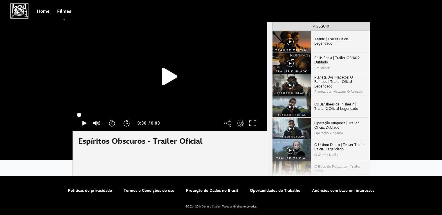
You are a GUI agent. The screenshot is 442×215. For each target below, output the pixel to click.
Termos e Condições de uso (149, 190)
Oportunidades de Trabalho (275, 190)
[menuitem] (43, 11)
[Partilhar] (244, 144)
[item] (64, 11)
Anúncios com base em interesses (343, 190)
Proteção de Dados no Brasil (212, 190)
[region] (170, 76)
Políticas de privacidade (90, 190)
